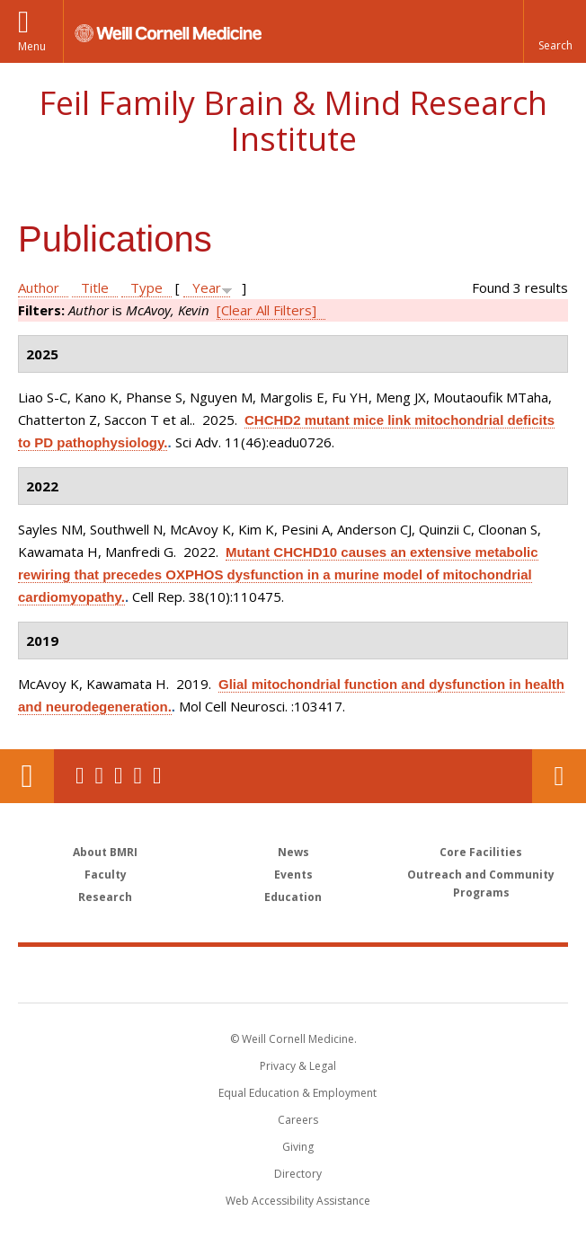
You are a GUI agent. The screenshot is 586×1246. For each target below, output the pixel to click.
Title (95, 287)
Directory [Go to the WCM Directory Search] (298, 1173)
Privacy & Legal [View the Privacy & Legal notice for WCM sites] (298, 1066)
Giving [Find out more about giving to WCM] (298, 1146)
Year (206, 287)
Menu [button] (32, 46)
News (293, 852)
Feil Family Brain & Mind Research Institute (293, 121)
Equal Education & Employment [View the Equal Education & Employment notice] (297, 1092)
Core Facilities (481, 852)
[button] (554, 31)
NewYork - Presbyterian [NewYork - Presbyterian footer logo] (417, 974)
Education (293, 897)
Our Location (27, 776)
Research (105, 897)
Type (146, 287)
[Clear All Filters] (266, 310)
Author (38, 287)
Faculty (105, 874)
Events (293, 874)
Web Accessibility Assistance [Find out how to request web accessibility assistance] (298, 1200)
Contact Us (559, 776)
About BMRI (105, 852)
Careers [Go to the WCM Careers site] (298, 1119)
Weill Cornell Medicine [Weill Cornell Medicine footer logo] (188, 974)
